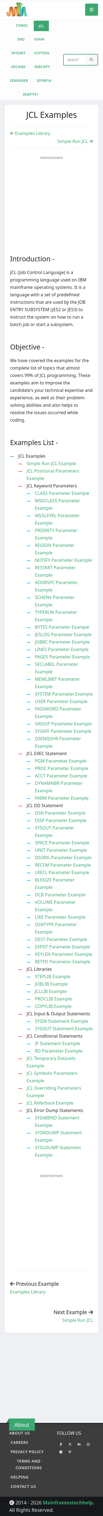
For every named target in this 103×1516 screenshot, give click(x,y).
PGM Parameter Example (61, 761)
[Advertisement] (56, 201)
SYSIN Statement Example (61, 1021)
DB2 (21, 39)
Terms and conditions (28, 1464)
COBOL (22, 25)
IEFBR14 (44, 80)
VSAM (39, 39)
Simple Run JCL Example (51, 463)
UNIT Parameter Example (61, 850)
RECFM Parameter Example (63, 865)
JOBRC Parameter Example (62, 642)
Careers (20, 1442)
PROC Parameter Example (61, 768)
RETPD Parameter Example (62, 962)
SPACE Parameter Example (62, 843)
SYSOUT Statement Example (64, 1029)
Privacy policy (27, 1451)
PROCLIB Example (53, 999)
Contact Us (23, 1486)
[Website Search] (75, 60)
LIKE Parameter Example (60, 917)
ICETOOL (42, 52)
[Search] (92, 60)
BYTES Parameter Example (62, 627)
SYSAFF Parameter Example (63, 731)
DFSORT (18, 52)
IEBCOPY (42, 66)
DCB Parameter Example (60, 895)
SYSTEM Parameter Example (64, 694)
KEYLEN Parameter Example (63, 954)
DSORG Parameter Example (63, 858)
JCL (41, 25)
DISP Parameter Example (61, 820)
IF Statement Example (57, 1043)
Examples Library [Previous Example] (30, 133)
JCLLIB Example (51, 991)
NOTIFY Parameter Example (63, 560)
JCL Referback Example (50, 1103)
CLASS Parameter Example (62, 493)
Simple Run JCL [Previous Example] (75, 141)
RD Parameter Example (59, 1051)
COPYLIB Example (53, 1006)
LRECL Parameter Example (62, 872)
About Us (19, 1433)
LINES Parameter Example (62, 649)
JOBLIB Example (51, 984)
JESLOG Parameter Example (63, 634)
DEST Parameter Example (61, 939)
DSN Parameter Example (60, 813)
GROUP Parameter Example (63, 724)
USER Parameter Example (61, 701)
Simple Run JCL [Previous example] (77, 1320)
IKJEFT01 (30, 94)
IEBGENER (19, 80)
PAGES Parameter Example (62, 657)
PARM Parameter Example (62, 798)
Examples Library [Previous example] (28, 1292)
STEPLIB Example (52, 976)
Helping (20, 1477)
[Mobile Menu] (91, 9)
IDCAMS (18, 66)
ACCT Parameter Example (61, 776)
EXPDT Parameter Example (62, 947)
